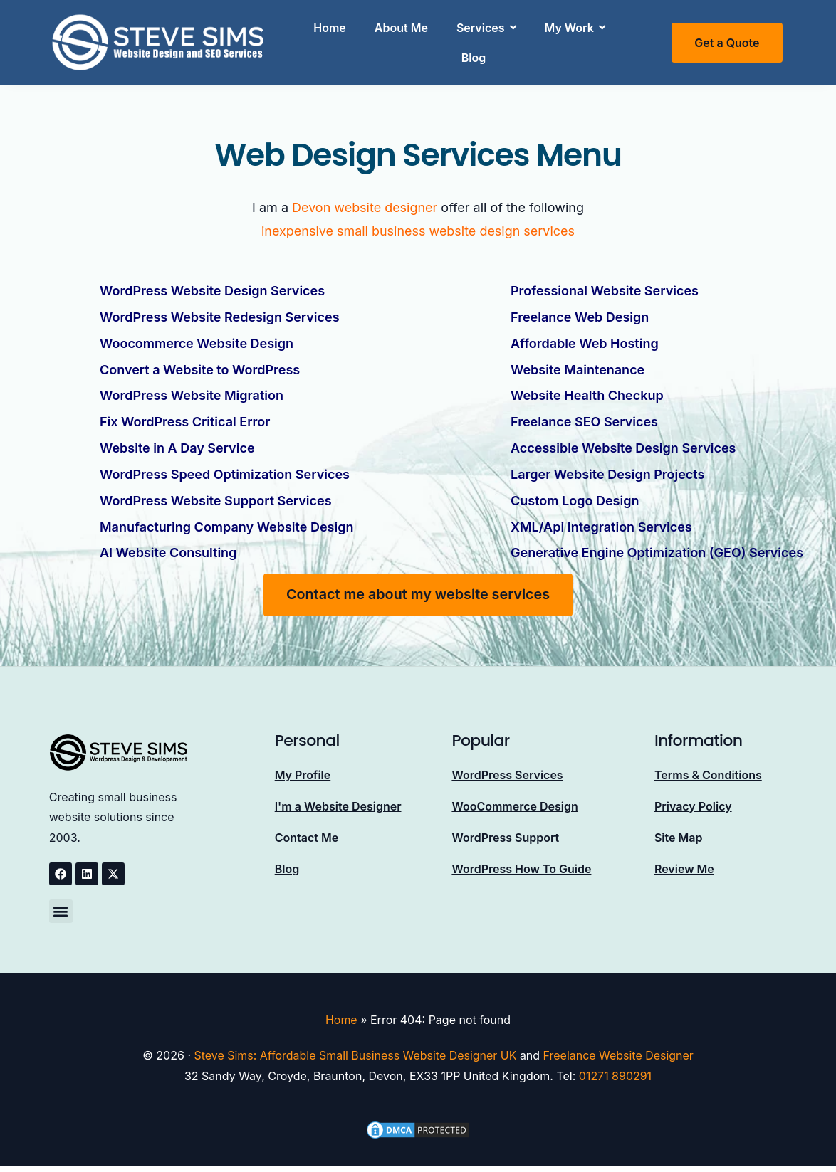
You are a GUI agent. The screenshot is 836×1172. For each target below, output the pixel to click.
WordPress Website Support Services (216, 495)
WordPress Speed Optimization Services (225, 470)
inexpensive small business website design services (418, 230)
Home (341, 1014)
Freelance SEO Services (584, 418)
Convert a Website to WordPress (200, 367)
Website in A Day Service (177, 444)
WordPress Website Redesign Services (220, 316)
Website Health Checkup (587, 393)
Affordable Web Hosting (585, 341)
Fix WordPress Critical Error (185, 418)
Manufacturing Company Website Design (226, 521)
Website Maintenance (577, 367)
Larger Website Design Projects (607, 470)
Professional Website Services (605, 290)
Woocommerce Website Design (196, 341)
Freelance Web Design (580, 316)
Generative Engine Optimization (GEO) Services (657, 546)
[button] (61, 905)
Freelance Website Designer (618, 1048)
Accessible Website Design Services (623, 444)
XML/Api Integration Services (601, 521)
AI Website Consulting (168, 546)
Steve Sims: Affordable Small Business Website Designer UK (355, 1048)
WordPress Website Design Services (212, 290)
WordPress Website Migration (191, 393)
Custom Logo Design (575, 495)
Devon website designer (365, 207)
